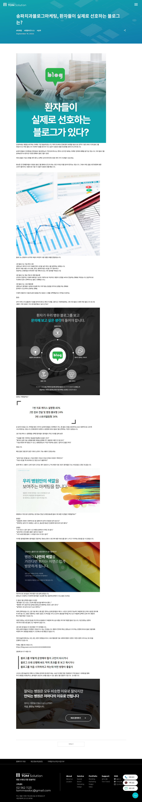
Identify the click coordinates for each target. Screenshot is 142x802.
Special (79, 779)
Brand (79, 782)
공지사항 (104, 779)
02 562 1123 (24, 787)
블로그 (118, 779)
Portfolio (93, 776)
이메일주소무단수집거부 (56, 761)
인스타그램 (120, 784)
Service (80, 776)
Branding (92, 779)
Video (91, 787)
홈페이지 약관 (21, 761)
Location (69, 782)
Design (79, 787)
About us (69, 779)
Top (135, 795)
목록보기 (71, 744)
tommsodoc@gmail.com (33, 790)
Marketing (80, 784)
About (69, 776)
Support (105, 776)
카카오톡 (119, 781)
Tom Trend (106, 782)
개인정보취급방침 (37, 761)
